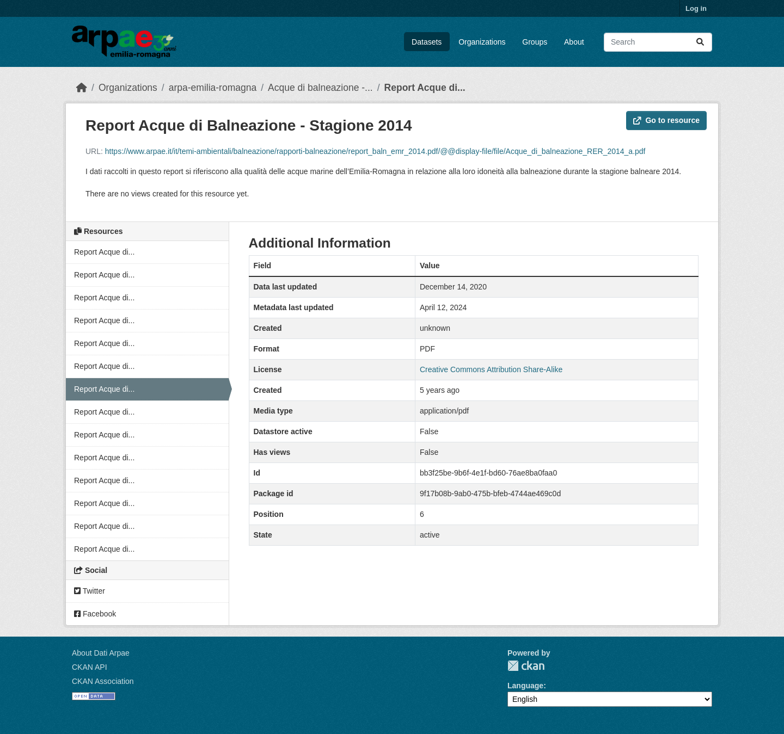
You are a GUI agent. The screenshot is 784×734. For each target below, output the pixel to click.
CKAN (525, 665)
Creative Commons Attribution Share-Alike (491, 369)
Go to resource (666, 120)
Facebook (95, 613)
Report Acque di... (424, 87)
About (574, 42)
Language (525, 685)
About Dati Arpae (101, 653)
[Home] (81, 87)
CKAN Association (103, 681)
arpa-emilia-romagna (212, 87)
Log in (696, 8)
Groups (534, 42)
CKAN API (89, 667)
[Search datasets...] (658, 42)
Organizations (481, 42)
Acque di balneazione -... (320, 87)
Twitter (89, 591)
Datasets (427, 42)
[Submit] (700, 42)
